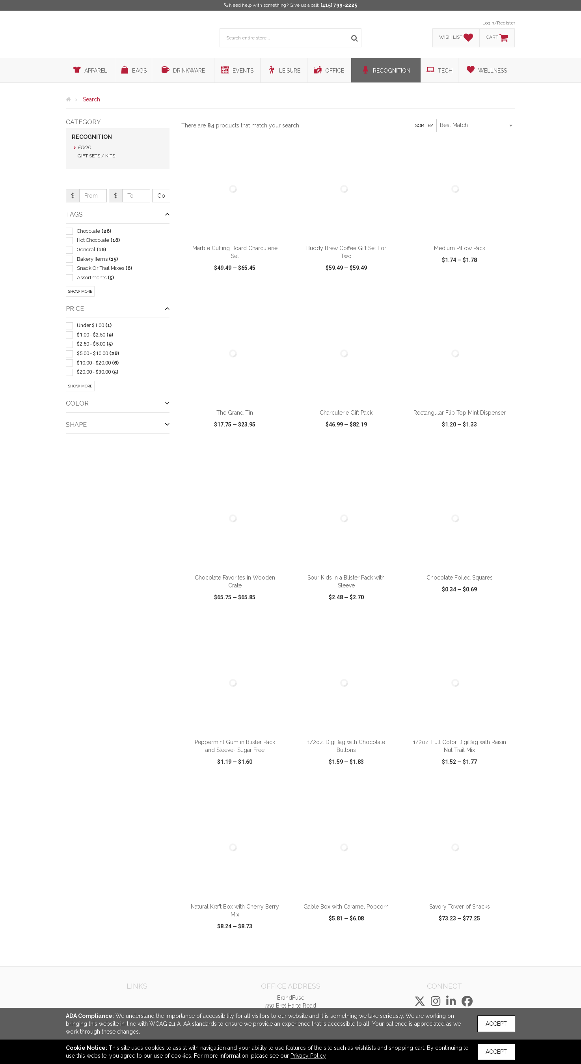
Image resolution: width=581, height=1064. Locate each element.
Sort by (424, 125)
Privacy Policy (308, 1056)
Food (84, 147)
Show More (80, 291)
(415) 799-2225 (338, 5)
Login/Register (498, 23)
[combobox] (475, 125)
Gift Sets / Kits (96, 156)
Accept (496, 1024)
